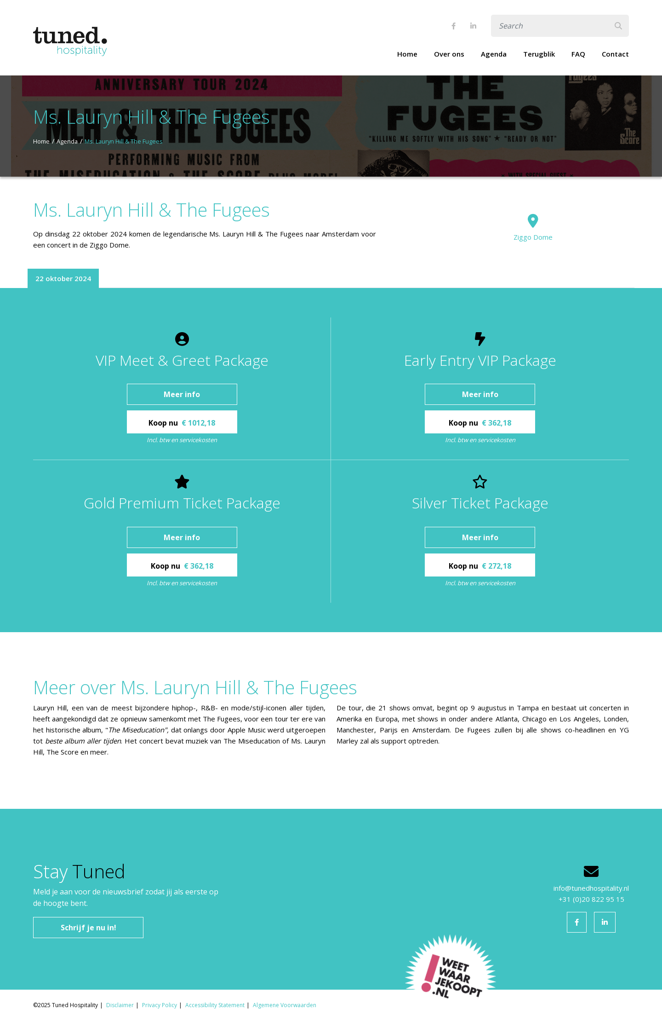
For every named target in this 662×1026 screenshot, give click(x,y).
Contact (615, 53)
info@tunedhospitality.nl (591, 888)
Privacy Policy (159, 1005)
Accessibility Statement (215, 1005)
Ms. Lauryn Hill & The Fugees (124, 141)
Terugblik (539, 53)
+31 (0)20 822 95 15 (591, 899)
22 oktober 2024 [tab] (63, 278)
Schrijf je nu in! (88, 927)
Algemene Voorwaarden (284, 1005)
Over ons (449, 53)
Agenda (494, 53)
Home (407, 53)
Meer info (182, 394)
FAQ (578, 53)
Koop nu (181, 422)
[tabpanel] (331, 460)
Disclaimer (120, 1005)
